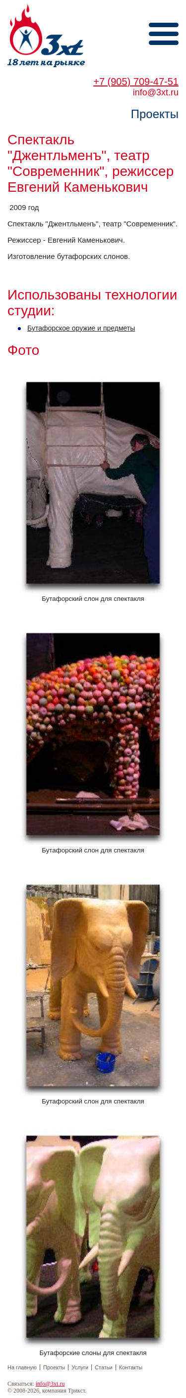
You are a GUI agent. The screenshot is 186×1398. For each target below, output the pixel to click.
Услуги (79, 1367)
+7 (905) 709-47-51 (136, 81)
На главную (22, 1367)
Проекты (54, 1367)
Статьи (104, 1367)
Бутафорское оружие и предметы (81, 328)
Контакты (131, 1367)
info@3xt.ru (50, 1383)
